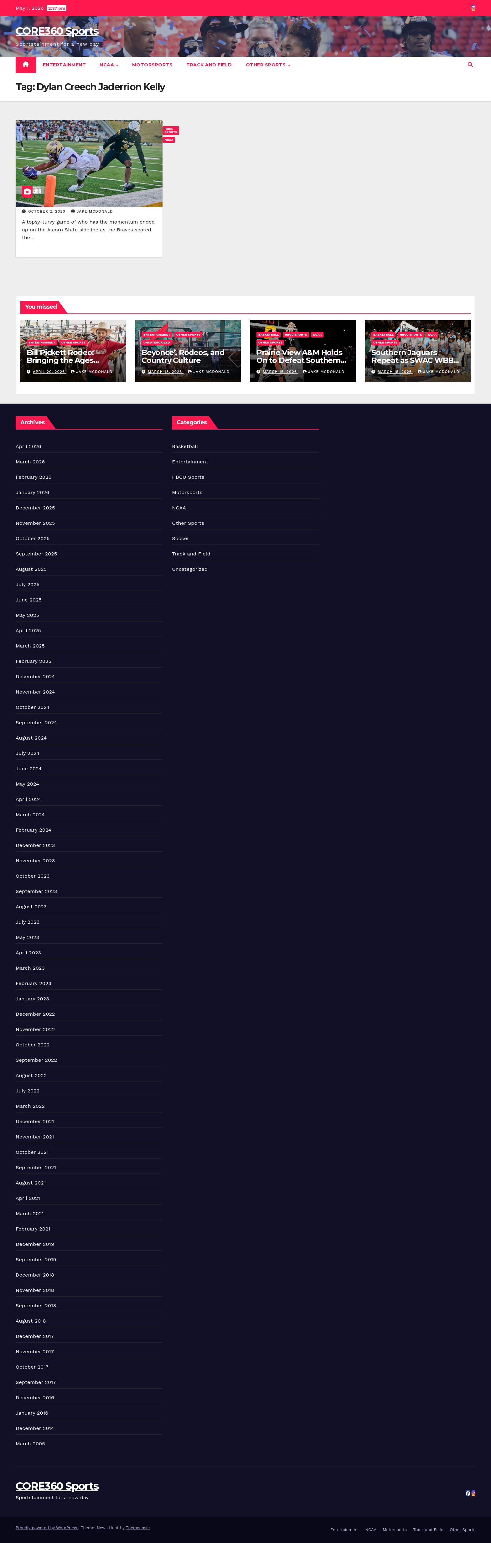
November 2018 (35, 1290)
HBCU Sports (170, 130)
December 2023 (35, 845)
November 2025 (35, 523)
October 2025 (32, 538)
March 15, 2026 (280, 371)
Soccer (180, 538)
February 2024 (33, 830)
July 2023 (27, 922)
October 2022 (32, 1045)
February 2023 (33, 983)
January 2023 (32, 999)
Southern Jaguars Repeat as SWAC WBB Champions (412, 360)
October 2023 (32, 876)
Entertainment (64, 65)
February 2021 (33, 1229)
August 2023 (31, 907)
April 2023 (28, 953)
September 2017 (36, 1382)
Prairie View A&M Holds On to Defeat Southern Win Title (299, 360)
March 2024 (30, 815)
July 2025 (27, 584)
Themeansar (138, 1527)
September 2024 (36, 722)
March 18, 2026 (165, 371)
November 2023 (35, 861)
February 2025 (33, 661)
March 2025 (30, 646)
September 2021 (36, 1167)
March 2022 (30, 1106)
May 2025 (27, 615)
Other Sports (266, 65)
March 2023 (30, 968)
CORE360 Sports (57, 31)
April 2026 (28, 446)
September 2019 (36, 1259)
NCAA (108, 65)
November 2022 (35, 1029)
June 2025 (29, 600)
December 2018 (35, 1275)
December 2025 (35, 508)
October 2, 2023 (47, 211)
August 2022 (31, 1075)
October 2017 (32, 1367)
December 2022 (35, 1014)
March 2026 (30, 462)
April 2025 (28, 630)
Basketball (268, 334)
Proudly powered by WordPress (47, 1527)
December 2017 (35, 1336)
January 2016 (32, 1413)
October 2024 (32, 707)
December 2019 (35, 1244)
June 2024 (29, 769)
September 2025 (36, 554)
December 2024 (35, 676)
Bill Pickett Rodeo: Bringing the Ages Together (60, 360)
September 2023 (36, 891)
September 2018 (36, 1305)
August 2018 (31, 1321)
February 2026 (33, 477)
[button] (470, 65)
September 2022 (36, 1060)
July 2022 (27, 1091)
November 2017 (35, 1352)
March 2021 (30, 1213)
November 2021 (35, 1137)
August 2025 (31, 569)
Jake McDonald (92, 211)
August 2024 (31, 738)
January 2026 (32, 492)
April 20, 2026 (49, 371)
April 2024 (28, 799)
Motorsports (152, 65)
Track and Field (209, 65)
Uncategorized (156, 342)
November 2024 (35, 692)
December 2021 (35, 1121)
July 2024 (27, 753)
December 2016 (35, 1398)
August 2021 (31, 1183)
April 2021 (28, 1198)
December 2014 (35, 1428)
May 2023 (27, 937)
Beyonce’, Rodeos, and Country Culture (183, 356)
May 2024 (27, 784)
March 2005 (30, 1444)
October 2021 (32, 1152)
